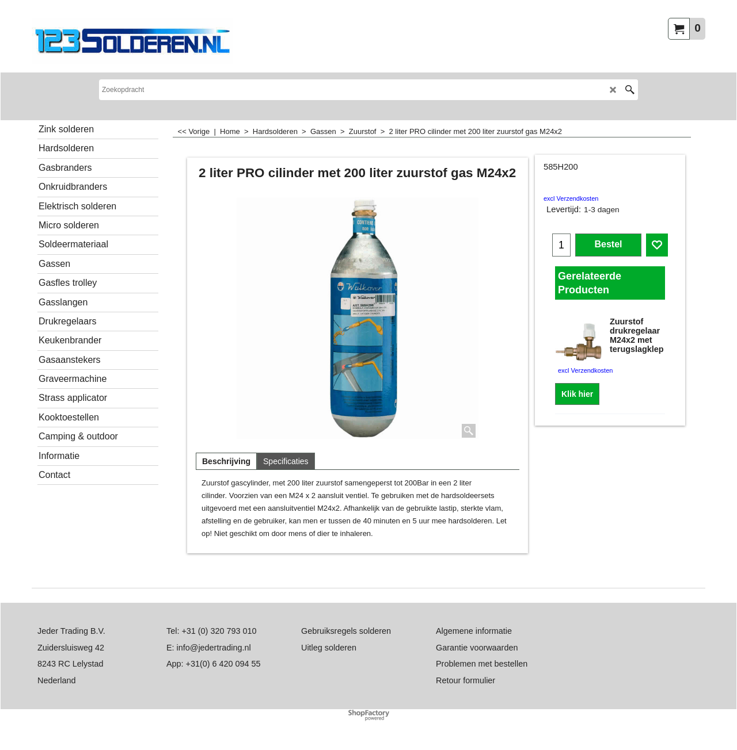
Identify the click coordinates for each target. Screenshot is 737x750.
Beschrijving (226, 461)
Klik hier (577, 394)
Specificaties (286, 461)
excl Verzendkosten (571, 198)
